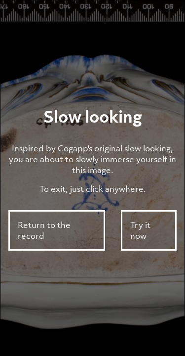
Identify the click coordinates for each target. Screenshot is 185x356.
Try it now (140, 230)
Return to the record (44, 230)
